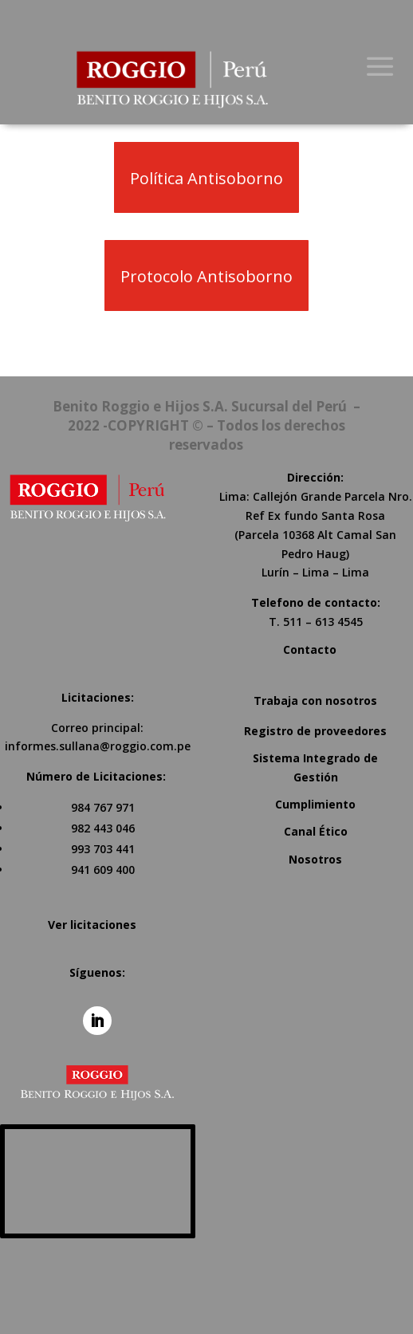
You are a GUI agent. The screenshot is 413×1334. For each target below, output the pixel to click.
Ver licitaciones (92, 924)
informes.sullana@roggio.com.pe (98, 746)
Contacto (309, 649)
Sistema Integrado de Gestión (315, 767)
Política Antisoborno (206, 178)
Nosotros (315, 859)
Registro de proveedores (315, 730)
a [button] (380, 67)
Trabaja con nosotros (315, 700)
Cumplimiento (315, 804)
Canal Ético (316, 831)
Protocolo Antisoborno (206, 276)
